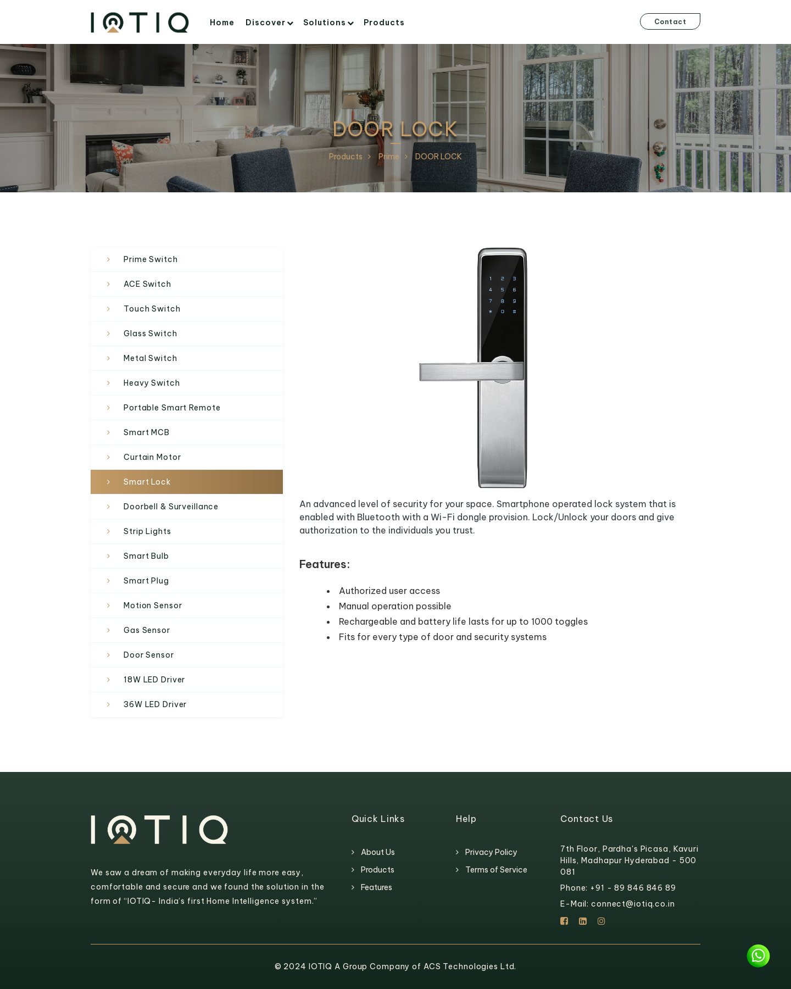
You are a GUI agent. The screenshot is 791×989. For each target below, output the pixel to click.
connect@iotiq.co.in (633, 904)
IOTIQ (322, 966)
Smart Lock (147, 482)
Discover (266, 22)
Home (222, 22)
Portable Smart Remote (172, 408)
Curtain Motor (152, 457)
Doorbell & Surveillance (171, 507)
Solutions (324, 22)
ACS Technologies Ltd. (470, 966)
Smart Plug (146, 581)
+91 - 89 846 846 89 (633, 888)
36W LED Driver (155, 704)
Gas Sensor (147, 630)
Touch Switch (152, 309)
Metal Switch (150, 358)
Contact (670, 22)
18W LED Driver (154, 680)
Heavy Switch (152, 383)
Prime (388, 157)
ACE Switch (147, 284)
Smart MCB (147, 432)
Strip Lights (147, 531)
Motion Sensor (153, 605)
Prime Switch (151, 259)
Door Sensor (149, 655)
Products (384, 22)
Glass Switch (150, 333)
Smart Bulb (146, 556)
